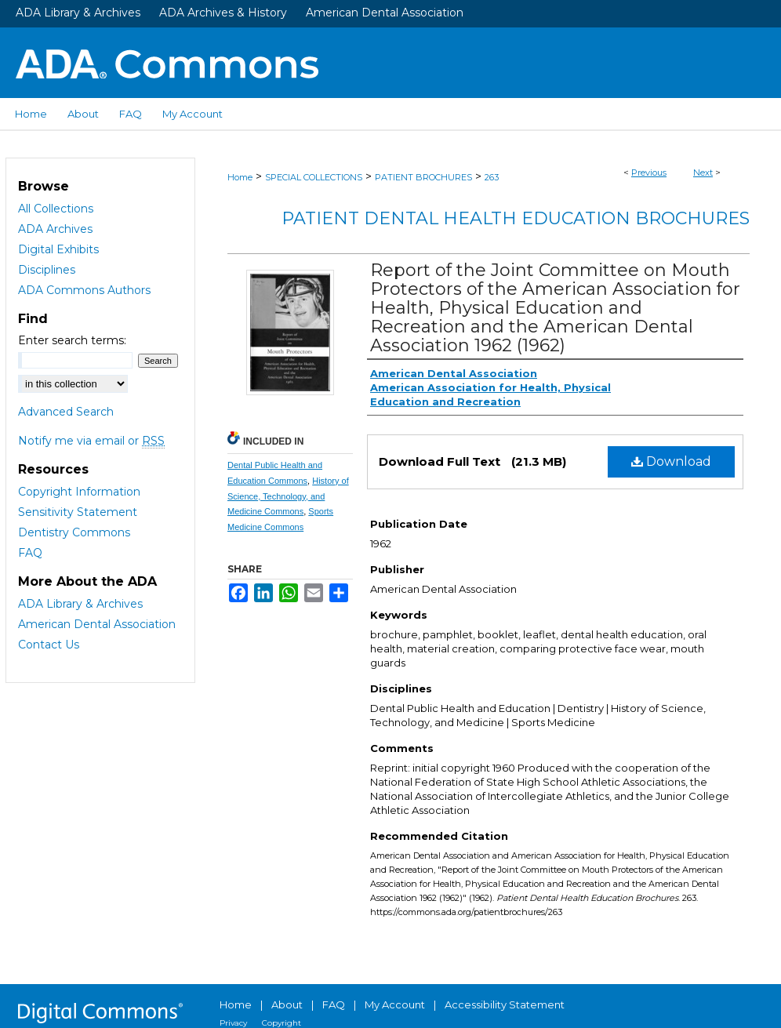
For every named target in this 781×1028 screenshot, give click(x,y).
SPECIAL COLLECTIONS (313, 177)
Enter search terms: (72, 340)
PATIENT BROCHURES (423, 177)
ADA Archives (55, 229)
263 (492, 177)
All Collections (55, 209)
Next (703, 172)
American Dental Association (384, 12)
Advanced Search (66, 412)
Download (671, 461)
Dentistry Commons (74, 532)
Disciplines (46, 270)
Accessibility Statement (505, 1004)
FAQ (30, 553)
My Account (395, 1004)
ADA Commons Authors (84, 290)
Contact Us (48, 645)
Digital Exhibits (58, 249)
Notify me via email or (91, 441)
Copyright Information (79, 492)
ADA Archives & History (223, 12)
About (287, 1004)
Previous (649, 172)
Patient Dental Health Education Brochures (516, 218)
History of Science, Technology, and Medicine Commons (288, 496)
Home (239, 177)
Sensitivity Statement (77, 512)
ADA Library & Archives (78, 12)
